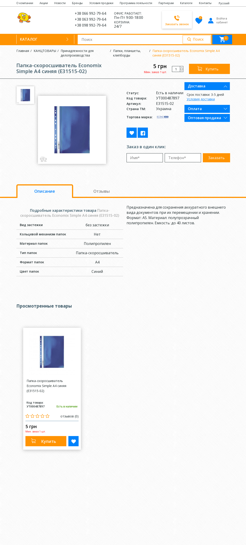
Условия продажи (101, 3)
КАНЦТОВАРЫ (45, 51)
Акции (44, 3)
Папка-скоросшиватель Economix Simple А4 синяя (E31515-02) (186, 53)
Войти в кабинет (217, 20)
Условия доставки (201, 99)
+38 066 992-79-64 (90, 13)
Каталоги (186, 3)
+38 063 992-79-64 (90, 19)
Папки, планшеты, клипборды (127, 53)
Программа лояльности (136, 3)
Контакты (205, 3)
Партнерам (166, 3)
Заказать (216, 157)
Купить (212, 69)
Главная (22, 51)
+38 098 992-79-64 (90, 25)
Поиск (198, 39)
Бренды (77, 3)
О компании (24, 3)
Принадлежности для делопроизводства (77, 53)
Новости (60, 3)
